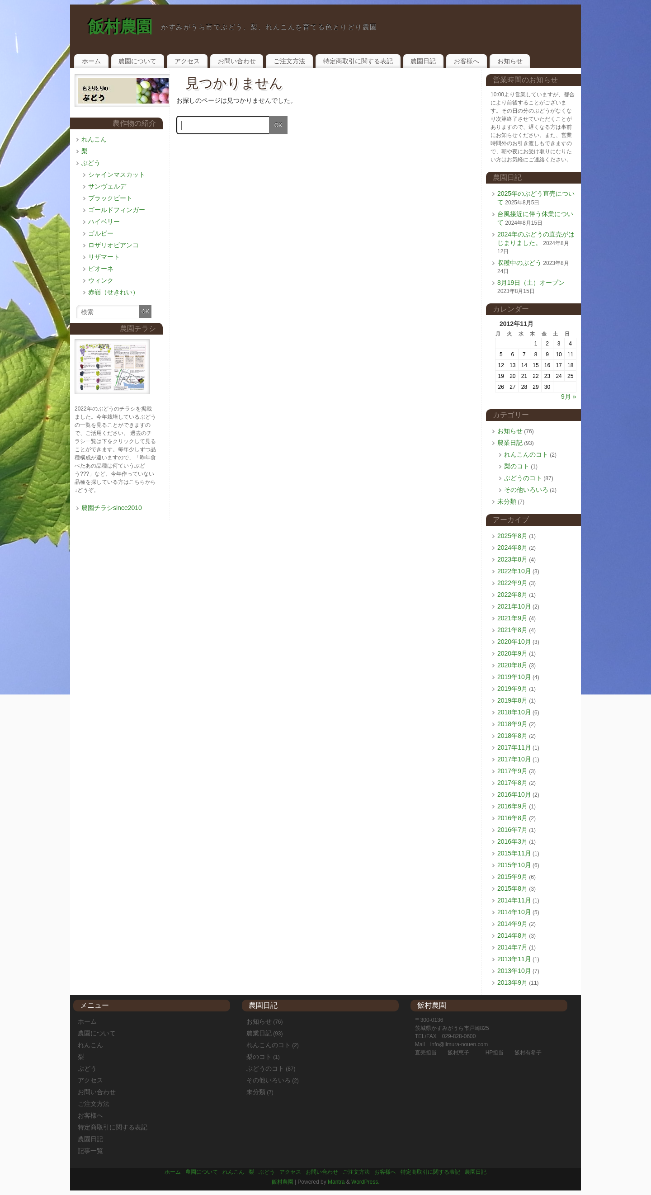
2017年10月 (514, 759)
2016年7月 (512, 829)
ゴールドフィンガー (116, 209)
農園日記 (423, 61)
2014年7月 (512, 947)
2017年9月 (512, 771)
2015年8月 (512, 888)
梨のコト (516, 466)
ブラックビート (110, 198)
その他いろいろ (526, 489)
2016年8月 (512, 818)
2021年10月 (514, 606)
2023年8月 (512, 559)
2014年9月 (512, 923)
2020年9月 (512, 653)
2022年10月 (514, 571)
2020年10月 (514, 641)
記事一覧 (90, 1150)
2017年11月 (514, 747)
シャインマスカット (116, 174)
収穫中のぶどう (519, 262)
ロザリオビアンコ (113, 245)
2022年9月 (512, 582)
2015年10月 (514, 865)
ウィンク (100, 280)
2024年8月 (512, 547)
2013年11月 (514, 959)
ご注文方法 (289, 61)
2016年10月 (514, 794)
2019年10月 (514, 676)
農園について (137, 61)
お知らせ (510, 61)
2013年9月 (512, 982)
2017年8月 (512, 782)
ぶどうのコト (523, 478)
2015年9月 (512, 876)
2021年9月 (512, 618)
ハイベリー (104, 221)
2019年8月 (512, 700)
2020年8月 (512, 665)
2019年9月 (512, 688)
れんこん (94, 139)
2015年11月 (514, 853)
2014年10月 (514, 912)
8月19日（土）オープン (531, 282)
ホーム (91, 61)
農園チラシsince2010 (111, 507)
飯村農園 (120, 27)
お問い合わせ (237, 61)
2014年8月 (512, 935)
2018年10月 (514, 712)
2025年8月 (512, 535)
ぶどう (90, 162)
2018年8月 (512, 735)
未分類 (506, 501)
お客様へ (466, 61)
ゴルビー (100, 233)
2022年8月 (512, 594)
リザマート (104, 256)
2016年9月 (512, 806)
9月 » (568, 396)
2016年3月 (512, 841)
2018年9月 (512, 723)
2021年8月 (512, 629)
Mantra (336, 1182)
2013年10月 (514, 970)
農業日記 (510, 442)
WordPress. (365, 1182)
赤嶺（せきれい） (113, 292)
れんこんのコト (526, 454)
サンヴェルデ (107, 186)
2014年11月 (514, 900)
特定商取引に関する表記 (358, 61)
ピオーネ (100, 268)
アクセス (187, 61)
